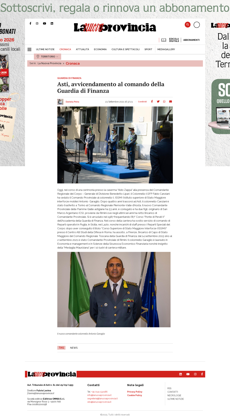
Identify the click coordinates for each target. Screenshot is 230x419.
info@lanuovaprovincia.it (99, 395)
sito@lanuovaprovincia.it (99, 402)
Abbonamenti (191, 40)
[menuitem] (45, 49)
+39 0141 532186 (99, 392)
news (74, 347)
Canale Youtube (47, 23)
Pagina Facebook (33, 23)
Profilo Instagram (39, 23)
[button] (30, 48)
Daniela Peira (72, 102)
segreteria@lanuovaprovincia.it (102, 398)
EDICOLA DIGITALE (170, 40)
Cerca (188, 24)
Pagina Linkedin (54, 23)
